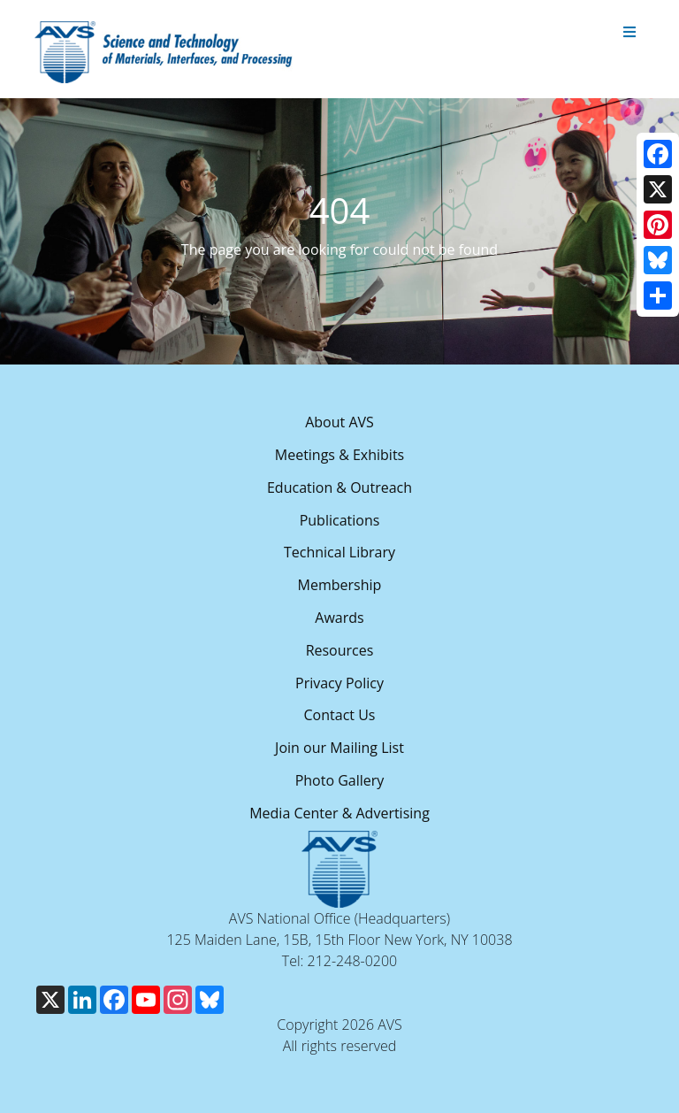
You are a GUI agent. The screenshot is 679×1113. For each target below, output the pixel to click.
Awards (339, 617)
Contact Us (340, 715)
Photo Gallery (340, 780)
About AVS (339, 422)
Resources (340, 650)
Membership (340, 585)
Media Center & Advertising (339, 813)
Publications (340, 520)
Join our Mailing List (339, 747)
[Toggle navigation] (629, 32)
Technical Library (339, 552)
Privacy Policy (339, 683)
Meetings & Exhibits (339, 454)
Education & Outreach (339, 487)
